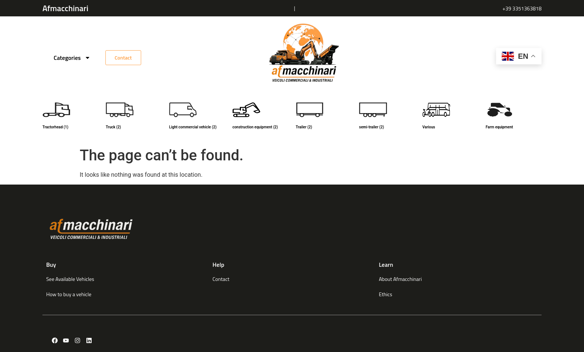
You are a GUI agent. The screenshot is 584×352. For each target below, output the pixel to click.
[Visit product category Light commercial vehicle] (197, 116)
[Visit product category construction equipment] (260, 116)
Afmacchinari (65, 8)
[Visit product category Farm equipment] (514, 116)
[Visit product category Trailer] (324, 116)
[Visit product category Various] (450, 116)
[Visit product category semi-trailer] (387, 116)
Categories (72, 57)
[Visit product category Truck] (134, 116)
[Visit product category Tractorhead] (70, 116)
